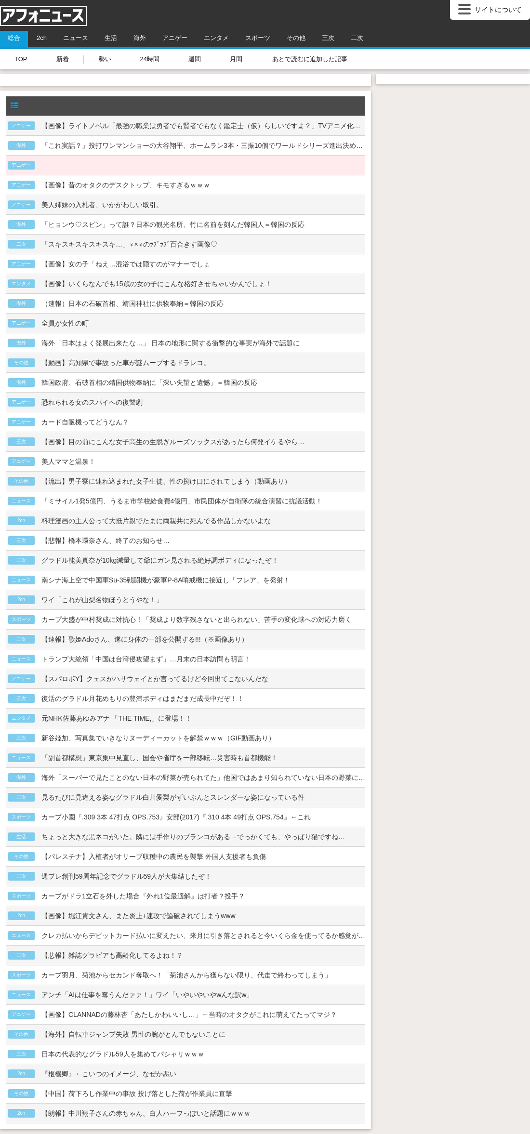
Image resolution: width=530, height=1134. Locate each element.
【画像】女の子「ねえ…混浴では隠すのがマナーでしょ (125, 264)
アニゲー (174, 37)
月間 (236, 59)
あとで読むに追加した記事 (309, 59)
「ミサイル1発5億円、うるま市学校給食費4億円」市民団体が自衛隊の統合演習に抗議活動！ (181, 501)
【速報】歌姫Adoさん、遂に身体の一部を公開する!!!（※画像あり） (144, 639)
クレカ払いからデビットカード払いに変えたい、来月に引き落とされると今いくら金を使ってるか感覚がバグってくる (203, 935)
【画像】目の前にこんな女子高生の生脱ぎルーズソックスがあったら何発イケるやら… (173, 442)
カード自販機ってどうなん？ (85, 422)
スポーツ (257, 37)
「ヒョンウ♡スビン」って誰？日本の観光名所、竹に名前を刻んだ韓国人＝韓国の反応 (173, 224)
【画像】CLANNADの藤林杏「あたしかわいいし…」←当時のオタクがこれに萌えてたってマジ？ (189, 1014)
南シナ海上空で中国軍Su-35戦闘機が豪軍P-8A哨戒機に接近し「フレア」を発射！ (165, 580)
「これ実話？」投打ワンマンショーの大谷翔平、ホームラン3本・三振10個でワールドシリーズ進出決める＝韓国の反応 (203, 145)
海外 (139, 37)
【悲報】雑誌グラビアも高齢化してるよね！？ (112, 955)
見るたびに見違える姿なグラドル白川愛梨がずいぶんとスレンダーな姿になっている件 (173, 797)
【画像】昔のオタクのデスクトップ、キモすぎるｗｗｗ (125, 185)
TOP (20, 59)
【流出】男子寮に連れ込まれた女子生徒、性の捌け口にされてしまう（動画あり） (166, 481)
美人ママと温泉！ (68, 461)
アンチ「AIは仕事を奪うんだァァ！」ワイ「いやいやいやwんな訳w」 (147, 995)
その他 (296, 37)
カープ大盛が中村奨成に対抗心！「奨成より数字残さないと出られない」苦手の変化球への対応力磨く (196, 619)
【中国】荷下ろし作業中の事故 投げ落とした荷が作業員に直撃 (136, 1093)
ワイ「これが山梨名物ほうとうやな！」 (102, 600)
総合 (14, 37)
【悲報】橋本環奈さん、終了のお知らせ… (105, 540)
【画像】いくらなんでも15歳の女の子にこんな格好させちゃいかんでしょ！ (156, 284)
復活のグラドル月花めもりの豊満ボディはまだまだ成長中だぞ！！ (142, 698)
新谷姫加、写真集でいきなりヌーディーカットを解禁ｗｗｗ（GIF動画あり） (158, 738)
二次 (357, 37)
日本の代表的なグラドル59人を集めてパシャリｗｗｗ (122, 1054)
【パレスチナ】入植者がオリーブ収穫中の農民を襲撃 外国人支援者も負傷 (153, 856)
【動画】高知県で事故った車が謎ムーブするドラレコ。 (125, 363)
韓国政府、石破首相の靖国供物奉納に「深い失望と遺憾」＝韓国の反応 (149, 382)
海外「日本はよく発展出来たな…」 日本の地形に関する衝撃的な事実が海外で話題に (170, 343)
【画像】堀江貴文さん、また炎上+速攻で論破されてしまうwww (138, 916)
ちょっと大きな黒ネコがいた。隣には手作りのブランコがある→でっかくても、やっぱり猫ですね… (193, 837)
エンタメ (216, 37)
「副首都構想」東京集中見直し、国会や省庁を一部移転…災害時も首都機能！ (159, 758)
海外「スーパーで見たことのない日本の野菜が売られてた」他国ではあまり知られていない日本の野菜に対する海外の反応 (203, 777)
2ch (42, 37)
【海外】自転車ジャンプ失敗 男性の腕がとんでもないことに (133, 1034)
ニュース (75, 37)
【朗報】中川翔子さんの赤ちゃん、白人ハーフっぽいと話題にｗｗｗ (146, 1113)
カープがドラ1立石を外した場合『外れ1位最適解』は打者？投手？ (143, 896)
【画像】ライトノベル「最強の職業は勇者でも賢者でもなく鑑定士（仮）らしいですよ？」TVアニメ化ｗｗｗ (203, 126)
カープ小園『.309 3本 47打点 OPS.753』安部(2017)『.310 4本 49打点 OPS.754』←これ (176, 817)
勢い (105, 59)
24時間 (149, 59)
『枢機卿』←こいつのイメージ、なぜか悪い (108, 1074)
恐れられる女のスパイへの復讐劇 (92, 402)
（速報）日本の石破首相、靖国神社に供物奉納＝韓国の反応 (132, 303)
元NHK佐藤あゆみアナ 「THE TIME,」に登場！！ (116, 718)
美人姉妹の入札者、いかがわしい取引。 (102, 205)
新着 (62, 59)
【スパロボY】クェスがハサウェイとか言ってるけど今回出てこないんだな (154, 679)
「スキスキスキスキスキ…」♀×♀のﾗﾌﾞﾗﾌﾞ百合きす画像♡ (129, 244)
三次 (328, 37)
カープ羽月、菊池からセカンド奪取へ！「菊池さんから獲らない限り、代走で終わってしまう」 (186, 975)
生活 (111, 37)
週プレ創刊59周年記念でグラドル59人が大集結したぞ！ (126, 876)
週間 (194, 59)
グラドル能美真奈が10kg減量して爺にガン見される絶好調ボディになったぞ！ (159, 560)
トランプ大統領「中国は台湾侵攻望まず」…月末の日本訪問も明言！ (146, 659)
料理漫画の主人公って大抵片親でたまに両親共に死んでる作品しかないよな (156, 521)
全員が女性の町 (65, 323)
